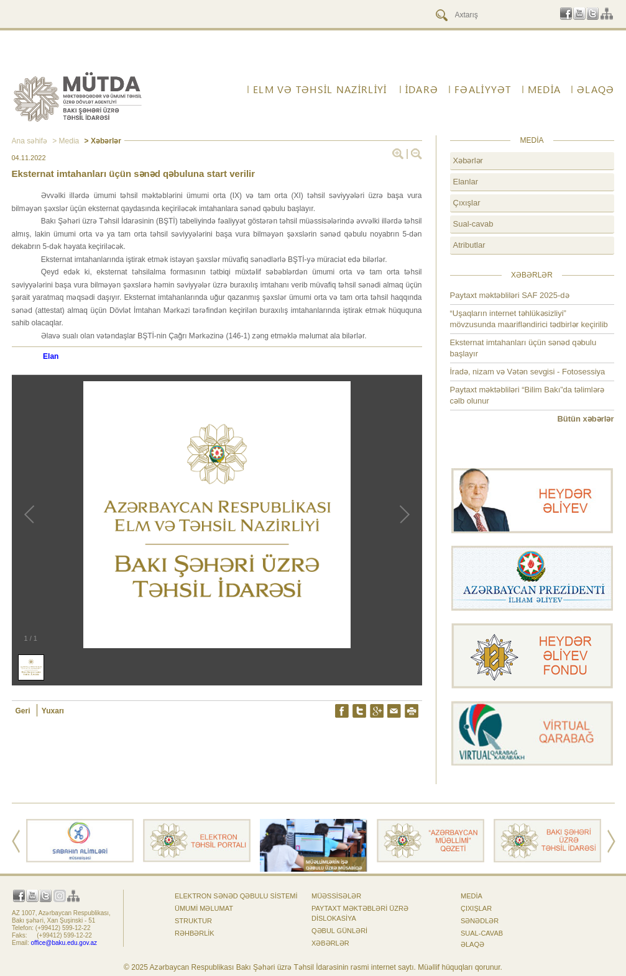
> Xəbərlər (101, 141)
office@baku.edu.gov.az (64, 942)
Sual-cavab (473, 223)
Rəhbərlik (194, 933)
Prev (16, 841)
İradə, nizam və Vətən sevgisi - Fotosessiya (527, 371)
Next (611, 841)
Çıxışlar (467, 202)
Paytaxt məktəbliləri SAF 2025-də (509, 295)
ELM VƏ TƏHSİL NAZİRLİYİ (320, 89)
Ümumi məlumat (204, 908)
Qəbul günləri (339, 930)
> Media (64, 141)
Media (544, 89)
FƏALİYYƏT (483, 89)
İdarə (421, 89)
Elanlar (465, 181)
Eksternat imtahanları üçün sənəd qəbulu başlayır (523, 348)
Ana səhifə (29, 141)
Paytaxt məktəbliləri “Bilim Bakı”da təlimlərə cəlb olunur (527, 395)
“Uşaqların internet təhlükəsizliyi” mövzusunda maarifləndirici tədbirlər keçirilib (529, 319)
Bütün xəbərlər (585, 418)
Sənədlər (480, 920)
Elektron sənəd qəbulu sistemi (236, 896)
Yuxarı (53, 711)
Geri (24, 711)
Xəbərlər (468, 160)
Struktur (193, 920)
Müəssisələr (336, 896)
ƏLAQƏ (595, 89)
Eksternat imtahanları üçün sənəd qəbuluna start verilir (133, 173)
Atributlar (469, 245)
